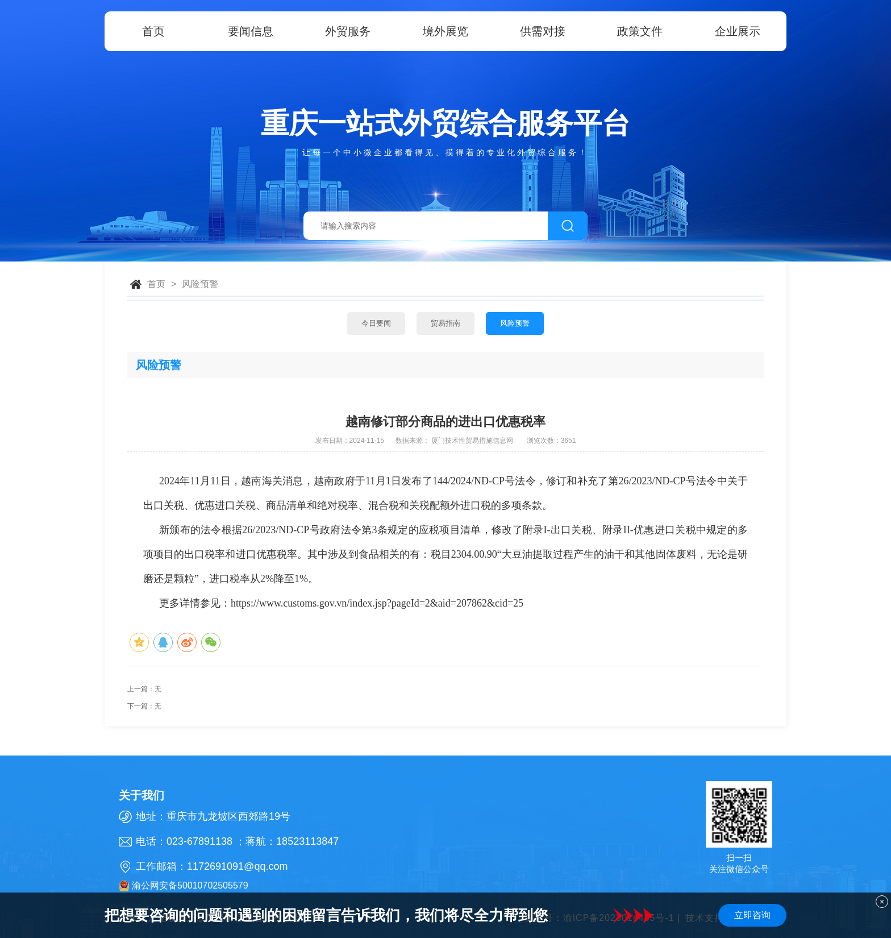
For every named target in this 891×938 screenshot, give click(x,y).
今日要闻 (376, 323)
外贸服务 (347, 31)
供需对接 (542, 31)
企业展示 (737, 31)
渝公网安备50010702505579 (183, 885)
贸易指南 (445, 323)
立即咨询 (752, 915)
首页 (153, 31)
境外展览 (445, 31)
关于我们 (141, 795)
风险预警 (200, 284)
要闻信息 (250, 31)
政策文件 (640, 31)
